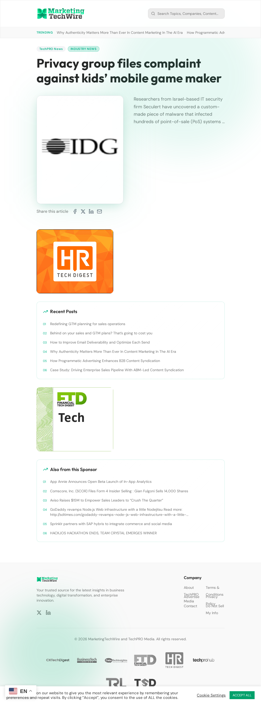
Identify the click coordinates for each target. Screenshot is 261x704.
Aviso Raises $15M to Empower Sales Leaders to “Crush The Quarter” (106, 500)
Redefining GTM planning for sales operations (87, 324)
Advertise (191, 596)
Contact (190, 606)
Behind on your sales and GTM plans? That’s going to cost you (101, 333)
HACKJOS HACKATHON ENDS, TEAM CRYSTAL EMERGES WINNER (103, 533)
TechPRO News (51, 49)
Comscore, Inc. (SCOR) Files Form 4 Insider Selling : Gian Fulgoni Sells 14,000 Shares (119, 491)
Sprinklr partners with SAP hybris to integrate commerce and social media (111, 523)
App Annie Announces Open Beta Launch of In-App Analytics (101, 481)
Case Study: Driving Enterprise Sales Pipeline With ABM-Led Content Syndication (117, 370)
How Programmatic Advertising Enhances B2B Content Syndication (105, 360)
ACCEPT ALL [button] (242, 695)
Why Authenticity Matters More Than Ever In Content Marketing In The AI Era (120, 32)
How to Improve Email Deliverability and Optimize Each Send (100, 342)
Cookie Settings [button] (211, 695)
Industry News (84, 49)
